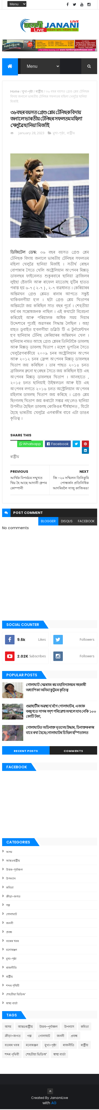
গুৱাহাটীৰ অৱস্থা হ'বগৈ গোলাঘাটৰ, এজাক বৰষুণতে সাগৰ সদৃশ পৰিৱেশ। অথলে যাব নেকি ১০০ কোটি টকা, (61, 712)
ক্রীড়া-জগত (13, 897)
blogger (48, 521)
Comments (73, 751)
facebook (86, 521)
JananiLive (59, 1098)
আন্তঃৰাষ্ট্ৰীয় (13, 861)
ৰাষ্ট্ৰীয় (39, 92)
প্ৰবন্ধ (9, 932)
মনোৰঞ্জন (11, 950)
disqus (67, 521)
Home (15, 92)
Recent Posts (26, 751)
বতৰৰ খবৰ (12, 941)
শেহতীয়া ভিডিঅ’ (16, 995)
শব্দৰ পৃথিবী (12, 986)
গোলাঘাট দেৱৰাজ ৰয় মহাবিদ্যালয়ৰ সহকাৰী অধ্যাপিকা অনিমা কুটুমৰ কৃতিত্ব (56, 688)
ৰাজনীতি (11, 968)
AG (53, 1103)
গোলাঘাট (11, 915)
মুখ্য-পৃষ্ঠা (27, 92)
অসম (9, 852)
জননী (9, 923)
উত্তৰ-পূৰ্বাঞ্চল (14, 870)
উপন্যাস (11, 879)
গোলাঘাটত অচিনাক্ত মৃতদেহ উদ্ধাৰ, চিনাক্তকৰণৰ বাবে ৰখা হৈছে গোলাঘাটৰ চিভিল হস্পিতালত (60, 730)
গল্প (8, 906)
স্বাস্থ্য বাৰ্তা (11, 1004)
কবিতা (9, 888)
